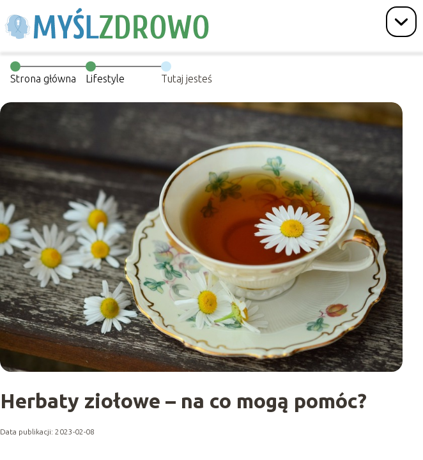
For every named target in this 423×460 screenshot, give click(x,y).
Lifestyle (105, 78)
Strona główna (43, 78)
